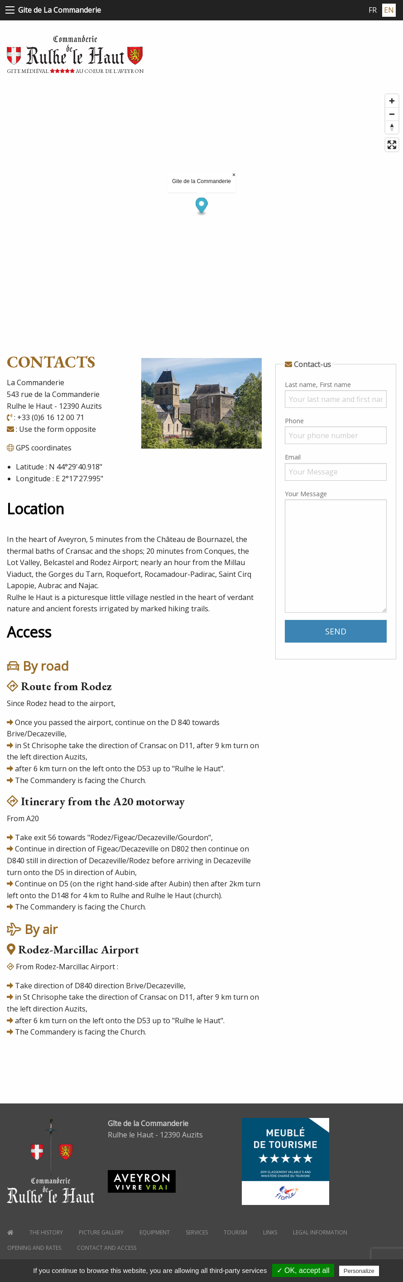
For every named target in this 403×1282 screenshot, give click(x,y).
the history (46, 1232)
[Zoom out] (391, 114)
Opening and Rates (34, 1248)
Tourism (235, 1232)
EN (389, 10)
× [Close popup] (233, 175)
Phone (336, 430)
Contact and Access (106, 1248)
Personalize (359, 1270)
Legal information (320, 1232)
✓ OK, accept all (303, 1270)
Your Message (336, 551)
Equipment (154, 1232)
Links (270, 1232)
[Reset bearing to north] (391, 127)
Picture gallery (101, 1232)
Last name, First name (336, 394)
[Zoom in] (391, 100)
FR (373, 10)
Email (336, 466)
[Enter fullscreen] (391, 144)
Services (197, 1232)
